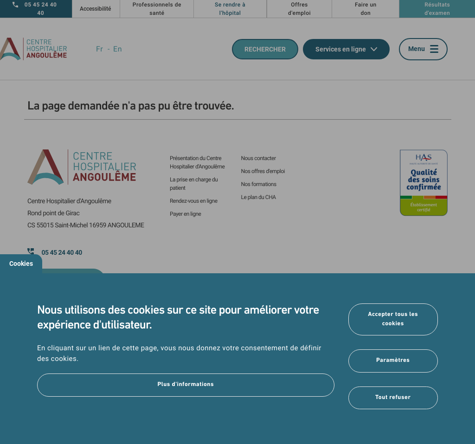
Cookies (21, 263)
